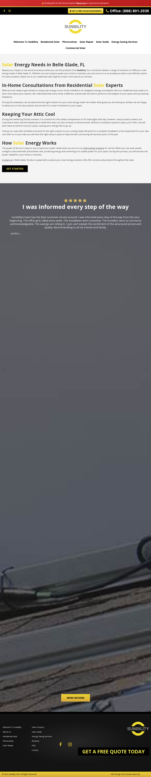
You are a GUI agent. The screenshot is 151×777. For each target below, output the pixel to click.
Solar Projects (38, 727)
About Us (7, 732)
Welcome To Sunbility (26, 41)
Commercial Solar (76, 48)
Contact (35, 750)
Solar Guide (102, 41)
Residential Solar (50, 41)
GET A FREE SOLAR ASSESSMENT (86, 11)
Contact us (7, 160)
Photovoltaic (69, 41)
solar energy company (93, 148)
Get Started (14, 168)
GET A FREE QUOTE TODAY (113, 751)
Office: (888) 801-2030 (127, 10)
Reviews (35, 741)
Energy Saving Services (124, 41)
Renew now (81, 3)
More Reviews (75, 697)
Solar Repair (86, 41)
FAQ (33, 745)
